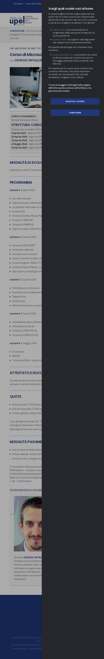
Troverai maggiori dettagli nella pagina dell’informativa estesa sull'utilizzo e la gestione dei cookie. (69, 88)
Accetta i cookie (75, 101)
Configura (75, 112)
